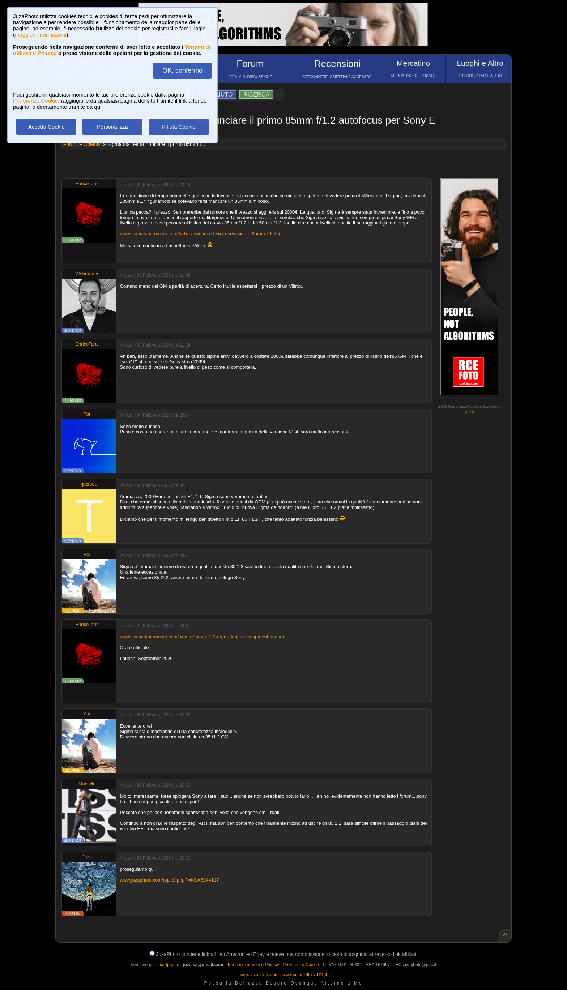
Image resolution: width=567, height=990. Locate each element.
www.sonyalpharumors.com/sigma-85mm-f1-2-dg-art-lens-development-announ (202, 636)
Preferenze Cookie (35, 101)
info (469, 412)
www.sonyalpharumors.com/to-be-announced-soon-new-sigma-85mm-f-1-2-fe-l (202, 233)
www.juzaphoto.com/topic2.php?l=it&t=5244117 (169, 880)
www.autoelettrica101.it (304, 974)
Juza (87, 857)
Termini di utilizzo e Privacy (253, 964)
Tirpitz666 (87, 484)
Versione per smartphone (155, 964)
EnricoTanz (86, 183)
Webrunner (87, 274)
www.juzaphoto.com (259, 974)
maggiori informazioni (41, 34)
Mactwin (87, 784)
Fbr (87, 414)
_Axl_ (87, 554)
